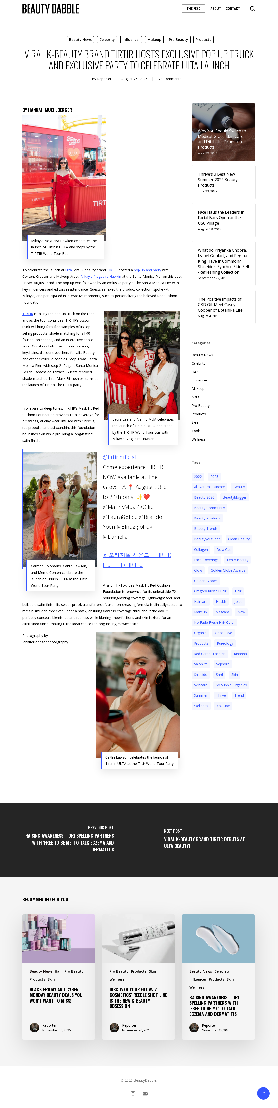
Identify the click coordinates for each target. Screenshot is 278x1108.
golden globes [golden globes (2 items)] (206, 580)
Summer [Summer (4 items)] (201, 695)
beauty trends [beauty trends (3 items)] (206, 528)
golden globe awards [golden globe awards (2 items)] (228, 570)
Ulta (68, 270)
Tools (196, 430)
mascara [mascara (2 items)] (222, 612)
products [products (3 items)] (201, 643)
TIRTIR (112, 270)
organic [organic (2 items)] (200, 632)
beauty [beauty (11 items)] (239, 487)
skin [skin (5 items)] (234, 674)
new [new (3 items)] (241, 612)
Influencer (131, 39)
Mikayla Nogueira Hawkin (101, 276)
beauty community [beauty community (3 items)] (209, 507)
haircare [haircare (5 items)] (200, 601)
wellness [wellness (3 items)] (201, 705)
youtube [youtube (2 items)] (223, 705)
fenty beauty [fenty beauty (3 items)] (237, 559)
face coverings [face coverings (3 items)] (206, 559)
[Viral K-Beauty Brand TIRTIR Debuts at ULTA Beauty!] (208, 840)
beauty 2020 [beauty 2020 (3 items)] (204, 497)
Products (203, 39)
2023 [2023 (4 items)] (214, 476)
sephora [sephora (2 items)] (222, 664)
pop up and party (147, 270)
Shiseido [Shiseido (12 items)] (200, 674)
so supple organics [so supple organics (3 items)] (231, 685)
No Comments (169, 78)
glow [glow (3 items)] (198, 570)
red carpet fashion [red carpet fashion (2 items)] (209, 653)
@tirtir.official (119, 457)
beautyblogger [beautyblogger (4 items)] (234, 497)
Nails (195, 397)
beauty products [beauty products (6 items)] (207, 518)
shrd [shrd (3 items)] (219, 674)
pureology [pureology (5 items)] (225, 643)
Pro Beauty (178, 39)
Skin (195, 422)
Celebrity (107, 39)
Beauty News (80, 39)
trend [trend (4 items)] (239, 695)
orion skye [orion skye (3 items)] (223, 632)
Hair (195, 371)
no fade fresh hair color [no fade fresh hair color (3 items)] (214, 622)
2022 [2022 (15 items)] (198, 476)
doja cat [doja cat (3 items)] (223, 549)
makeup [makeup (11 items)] (200, 612)
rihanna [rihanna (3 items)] (240, 653)
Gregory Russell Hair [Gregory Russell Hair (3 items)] (210, 591)
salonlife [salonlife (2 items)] (201, 664)
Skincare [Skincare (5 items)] (200, 685)
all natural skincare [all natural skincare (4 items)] (209, 487)
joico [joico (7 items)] (239, 601)
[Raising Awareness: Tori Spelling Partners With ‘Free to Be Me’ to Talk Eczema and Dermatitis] (69, 840)
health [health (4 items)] (221, 601)
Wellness (199, 439)
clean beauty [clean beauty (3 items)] (239, 539)
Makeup (154, 39)
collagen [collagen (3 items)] (201, 549)
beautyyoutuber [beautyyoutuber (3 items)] (207, 539)
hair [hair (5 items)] (238, 591)
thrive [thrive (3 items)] (221, 695)
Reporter (104, 78)
